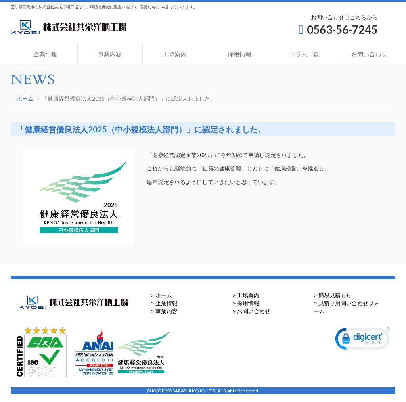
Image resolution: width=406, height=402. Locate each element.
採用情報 (239, 53)
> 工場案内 (245, 295)
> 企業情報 (164, 303)
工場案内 (175, 53)
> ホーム (161, 295)
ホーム (25, 98)
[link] (363, 340)
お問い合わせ (369, 53)
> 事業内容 (164, 311)
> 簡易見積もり (333, 295)
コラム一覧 (304, 53)
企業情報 (45, 53)
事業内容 (110, 53)
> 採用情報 (245, 303)
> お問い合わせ (251, 311)
